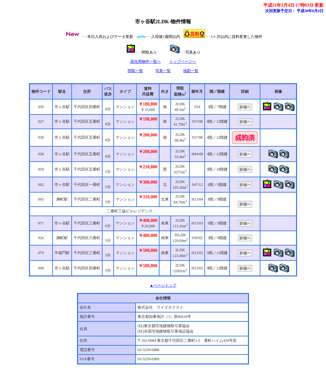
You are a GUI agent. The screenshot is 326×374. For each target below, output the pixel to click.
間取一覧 (135, 71)
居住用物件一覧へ (145, 61)
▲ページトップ (163, 285)
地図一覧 (190, 71)
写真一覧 (163, 71)
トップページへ (182, 61)
